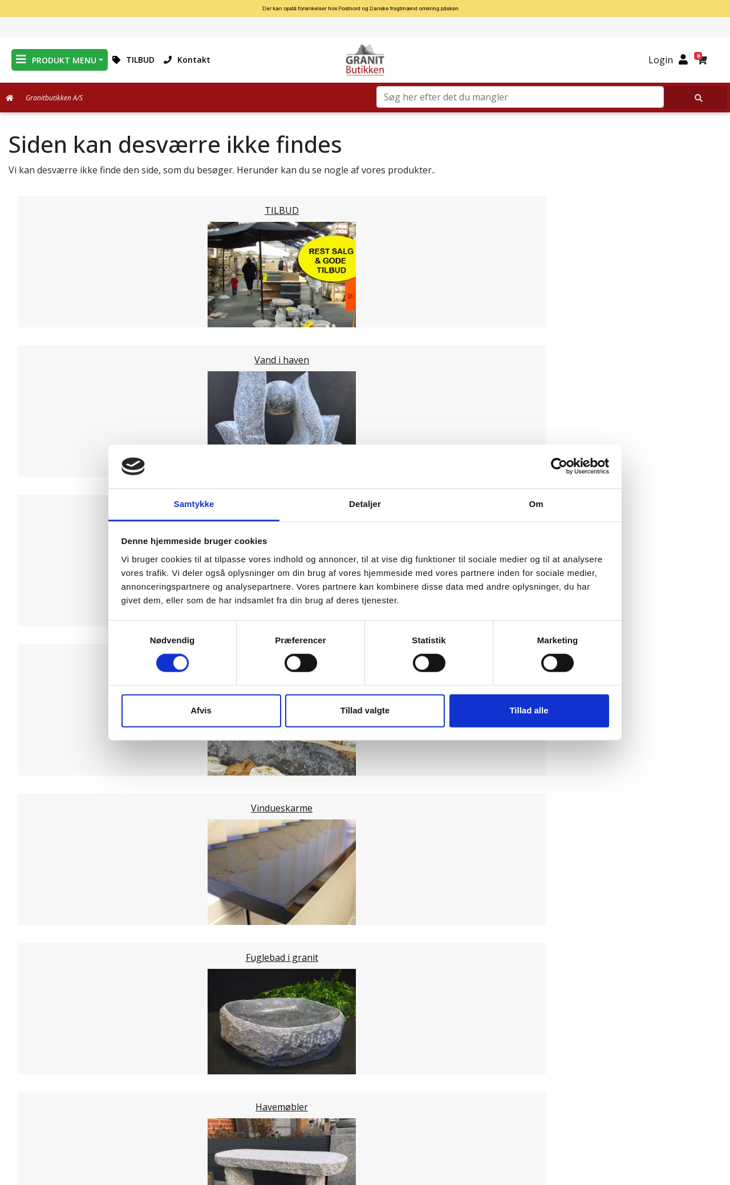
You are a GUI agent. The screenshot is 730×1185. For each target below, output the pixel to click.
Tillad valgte (365, 710)
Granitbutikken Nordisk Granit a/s (598, 1014)
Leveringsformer (364, 1049)
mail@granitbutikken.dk (606, 1072)
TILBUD (133, 59)
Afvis (201, 710)
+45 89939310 (605, 1096)
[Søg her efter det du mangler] (695, 97)
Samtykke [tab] (194, 504)
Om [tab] (536, 504)
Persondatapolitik (367, 1131)
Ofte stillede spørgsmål (365, 1076)
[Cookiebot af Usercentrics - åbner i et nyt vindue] (559, 466)
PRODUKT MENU (56, 60)
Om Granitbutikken (365, 1063)
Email (312, 938)
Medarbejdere (365, 1035)
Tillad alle (528, 710)
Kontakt (187, 59)
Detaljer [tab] (365, 504)
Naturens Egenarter (367, 1090)
